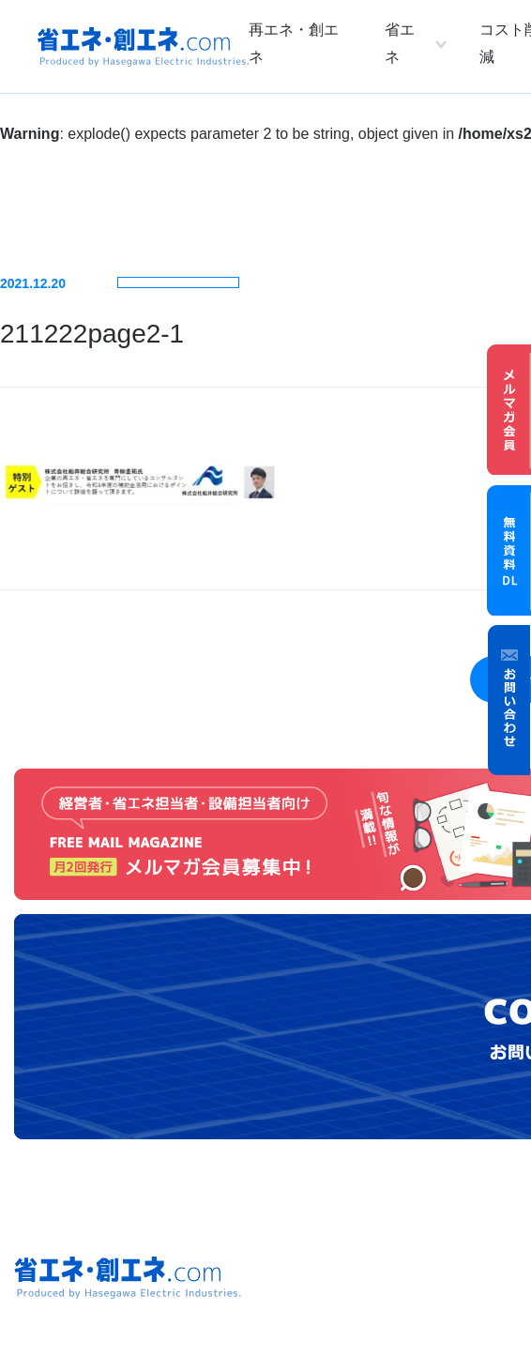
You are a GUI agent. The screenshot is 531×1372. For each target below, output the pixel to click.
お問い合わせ (509, 700)
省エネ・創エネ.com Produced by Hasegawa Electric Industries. (143, 47)
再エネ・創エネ (294, 43)
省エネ (400, 43)
